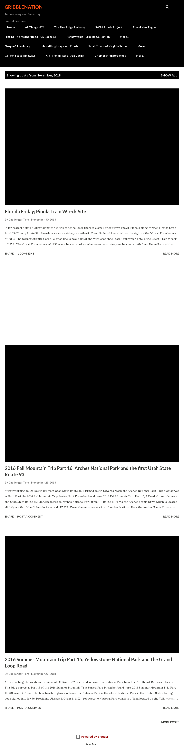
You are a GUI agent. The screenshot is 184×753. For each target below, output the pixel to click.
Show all (169, 75)
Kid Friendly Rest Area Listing (65, 55)
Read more (171, 253)
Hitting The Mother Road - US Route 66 (30, 36)
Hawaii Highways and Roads (60, 46)
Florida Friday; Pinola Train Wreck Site (45, 211)
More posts (170, 722)
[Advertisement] (92, 300)
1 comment (25, 253)
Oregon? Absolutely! (18, 46)
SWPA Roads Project (106, 27)
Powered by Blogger (92, 736)
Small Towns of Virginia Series (107, 46)
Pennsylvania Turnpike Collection (88, 36)
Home (9, 27)
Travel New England (143, 27)
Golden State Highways (20, 55)
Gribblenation (24, 7)
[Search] (167, 7)
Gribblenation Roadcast (110, 55)
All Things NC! (32, 27)
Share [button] (9, 253)
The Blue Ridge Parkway (67, 27)
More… (124, 36)
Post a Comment (30, 516)
